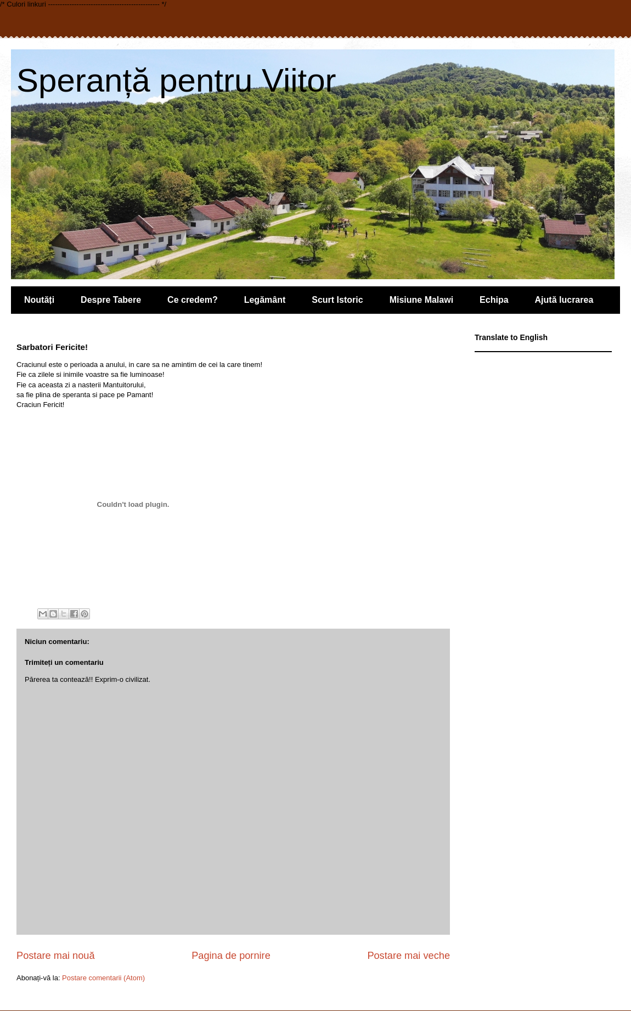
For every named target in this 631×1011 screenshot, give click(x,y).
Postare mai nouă (55, 955)
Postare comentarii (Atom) (103, 978)
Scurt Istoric (337, 299)
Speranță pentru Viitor (176, 80)
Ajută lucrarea (564, 299)
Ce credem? (192, 299)
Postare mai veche (408, 955)
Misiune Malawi (421, 299)
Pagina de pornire (231, 955)
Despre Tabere (111, 299)
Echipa (494, 299)
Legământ (265, 299)
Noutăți (39, 299)
